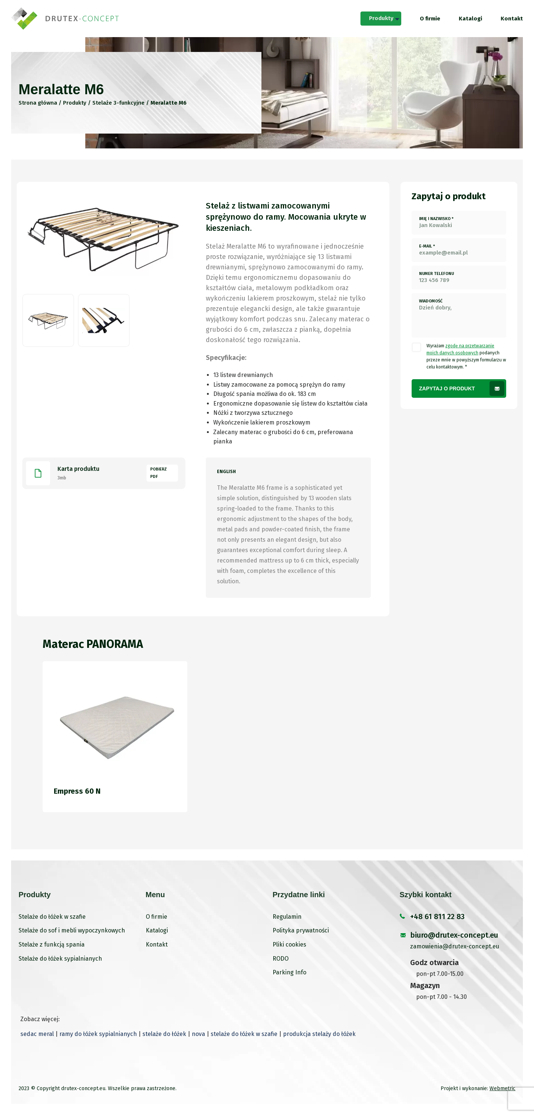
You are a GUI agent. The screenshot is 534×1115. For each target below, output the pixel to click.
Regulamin (287, 916)
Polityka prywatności (301, 930)
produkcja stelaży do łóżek (319, 1033)
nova (198, 1033)
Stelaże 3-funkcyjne (118, 102)
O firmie (430, 18)
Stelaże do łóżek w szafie (52, 916)
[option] (103, 238)
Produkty (380, 18)
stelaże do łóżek (164, 1033)
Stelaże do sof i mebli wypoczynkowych (72, 930)
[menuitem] (380, 18)
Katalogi (470, 18)
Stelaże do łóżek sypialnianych (60, 958)
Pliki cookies (289, 944)
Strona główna (38, 102)
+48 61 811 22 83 (437, 916)
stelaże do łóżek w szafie (244, 1033)
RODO (281, 958)
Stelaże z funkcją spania (52, 944)
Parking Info (289, 972)
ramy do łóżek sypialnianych (98, 1033)
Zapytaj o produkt (447, 388)
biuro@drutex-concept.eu (454, 935)
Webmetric (502, 1088)
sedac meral (37, 1033)
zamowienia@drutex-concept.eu (454, 946)
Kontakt (512, 18)
